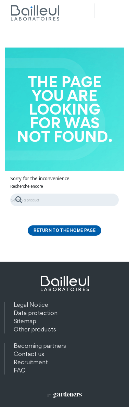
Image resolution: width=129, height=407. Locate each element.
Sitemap (25, 321)
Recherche (82, 10)
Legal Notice (31, 304)
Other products (35, 329)
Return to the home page (64, 230)
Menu (106, 10)
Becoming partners (40, 346)
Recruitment (31, 362)
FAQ (20, 370)
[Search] (64, 200)
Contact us (29, 354)
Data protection (35, 313)
